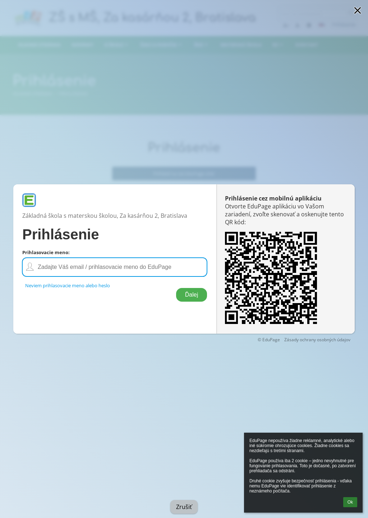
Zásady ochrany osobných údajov (317, 340)
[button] (358, 10)
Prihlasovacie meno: (46, 252)
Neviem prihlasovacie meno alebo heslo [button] (67, 285)
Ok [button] (350, 502)
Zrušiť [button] (184, 507)
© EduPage (269, 340)
